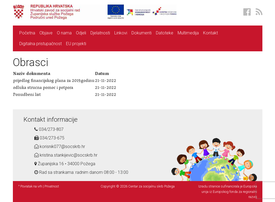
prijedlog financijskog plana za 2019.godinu (53, 81)
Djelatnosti (100, 32)
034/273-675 (49, 137)
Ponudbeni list (27, 95)
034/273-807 (49, 129)
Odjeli (81, 32)
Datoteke (164, 32)
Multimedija (188, 32)
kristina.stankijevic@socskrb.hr (65, 155)
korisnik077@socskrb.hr (59, 146)
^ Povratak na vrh (30, 186)
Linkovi (120, 32)
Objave (46, 32)
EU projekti (76, 43)
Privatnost (52, 186)
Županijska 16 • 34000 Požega (64, 163)
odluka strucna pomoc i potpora (43, 88)
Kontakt (210, 32)
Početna (27, 32)
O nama (64, 32)
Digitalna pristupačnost (40, 43)
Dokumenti (141, 32)
